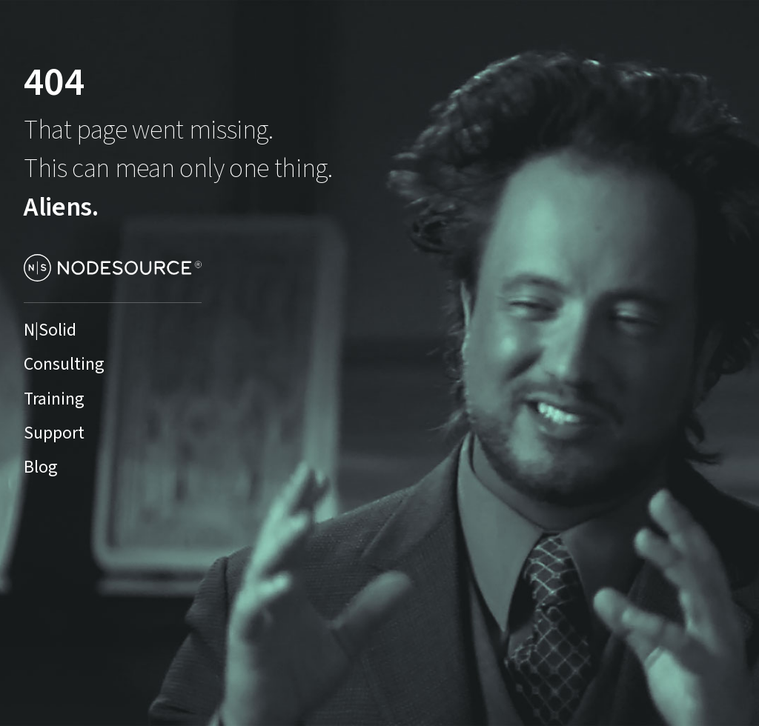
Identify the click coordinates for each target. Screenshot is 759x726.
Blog (41, 467)
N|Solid (50, 330)
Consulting (64, 364)
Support (54, 433)
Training (54, 399)
